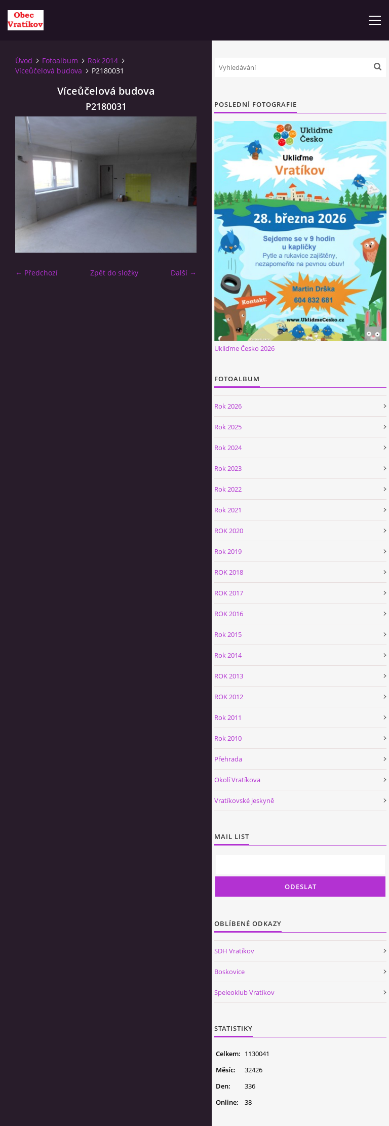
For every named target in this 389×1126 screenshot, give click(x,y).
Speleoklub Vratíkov (244, 992)
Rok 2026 (228, 406)
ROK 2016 (228, 613)
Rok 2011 (228, 717)
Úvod (23, 60)
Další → (184, 272)
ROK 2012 (228, 696)
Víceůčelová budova (48, 70)
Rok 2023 (228, 468)
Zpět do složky (114, 272)
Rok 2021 (228, 509)
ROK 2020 (228, 530)
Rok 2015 (228, 634)
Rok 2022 (228, 489)
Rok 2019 (228, 551)
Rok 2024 (228, 447)
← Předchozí (36, 272)
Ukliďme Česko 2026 (244, 348)
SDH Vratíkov (234, 950)
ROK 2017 (228, 592)
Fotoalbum (60, 60)
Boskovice (229, 971)
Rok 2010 (228, 738)
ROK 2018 (228, 572)
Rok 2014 (103, 60)
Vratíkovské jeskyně (244, 800)
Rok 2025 (228, 426)
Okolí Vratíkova (237, 779)
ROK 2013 (228, 675)
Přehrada (228, 758)
